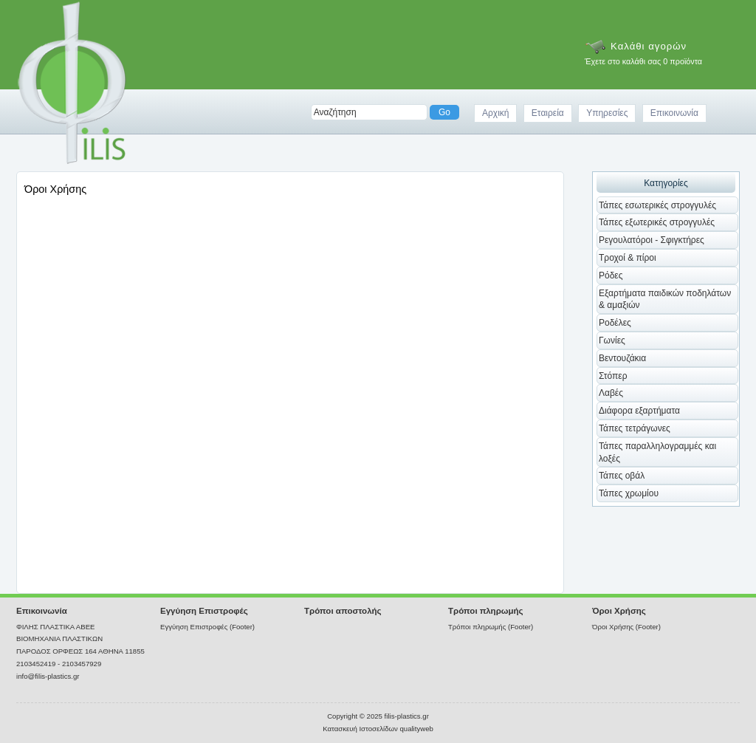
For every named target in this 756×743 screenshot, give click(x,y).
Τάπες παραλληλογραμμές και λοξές (657, 452)
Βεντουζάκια (622, 358)
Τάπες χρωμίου (629, 493)
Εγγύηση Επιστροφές (204, 610)
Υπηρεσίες (607, 113)
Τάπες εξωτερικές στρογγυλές (657, 222)
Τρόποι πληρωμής (485, 610)
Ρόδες (611, 275)
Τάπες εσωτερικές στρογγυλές (657, 205)
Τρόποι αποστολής (343, 610)
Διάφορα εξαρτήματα (639, 410)
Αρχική (495, 113)
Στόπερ (613, 376)
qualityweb (416, 729)
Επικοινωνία (674, 113)
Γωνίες (612, 340)
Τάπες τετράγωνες (634, 428)
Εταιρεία (548, 113)
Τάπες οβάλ (622, 475)
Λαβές (611, 393)
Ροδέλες (615, 323)
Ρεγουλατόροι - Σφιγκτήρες (651, 240)
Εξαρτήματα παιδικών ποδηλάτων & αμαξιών (665, 299)
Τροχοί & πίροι (627, 258)
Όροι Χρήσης (619, 610)
